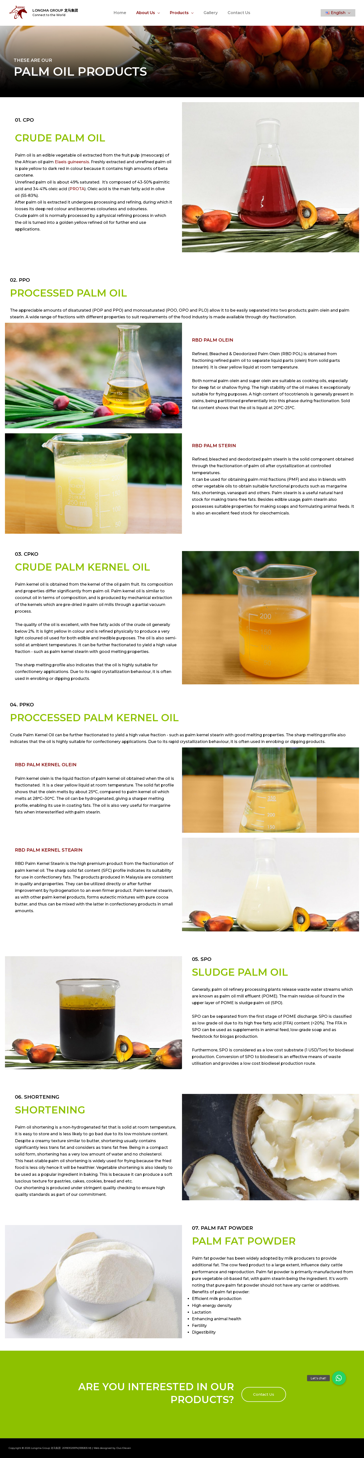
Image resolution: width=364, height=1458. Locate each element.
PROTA (77, 188)
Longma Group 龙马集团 (55, 10)
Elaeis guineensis (72, 162)
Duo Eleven (123, 1448)
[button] (263, 1394)
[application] (159, 12)
